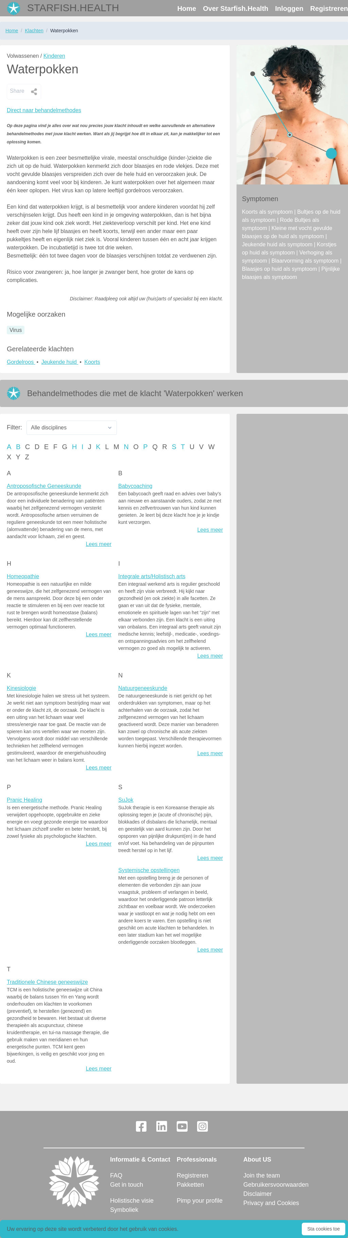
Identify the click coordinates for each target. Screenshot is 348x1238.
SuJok (125, 800)
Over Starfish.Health (235, 8)
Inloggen (289, 8)
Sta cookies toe (323, 1229)
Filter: (14, 427)
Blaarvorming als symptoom (306, 261)
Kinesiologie (21, 688)
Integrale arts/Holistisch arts (151, 576)
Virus (16, 330)
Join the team (261, 1175)
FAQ (116, 1175)
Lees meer (98, 544)
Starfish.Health (73, 7)
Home (186, 8)
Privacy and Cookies (271, 1203)
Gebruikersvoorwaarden (273, 1184)
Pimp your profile (200, 1200)
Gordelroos (21, 362)
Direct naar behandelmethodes (44, 110)
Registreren (329, 8)
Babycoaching (135, 486)
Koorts (92, 362)
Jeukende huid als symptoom (278, 244)
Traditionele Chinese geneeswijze (47, 982)
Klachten (34, 30)
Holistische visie (132, 1200)
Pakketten (190, 1184)
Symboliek (124, 1209)
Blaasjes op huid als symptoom (280, 269)
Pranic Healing (24, 800)
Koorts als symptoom (268, 212)
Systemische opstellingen (149, 870)
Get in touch (126, 1184)
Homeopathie (23, 576)
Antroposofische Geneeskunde (44, 486)
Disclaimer (257, 1193)
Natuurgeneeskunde (142, 688)
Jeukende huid (60, 362)
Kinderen (54, 56)
